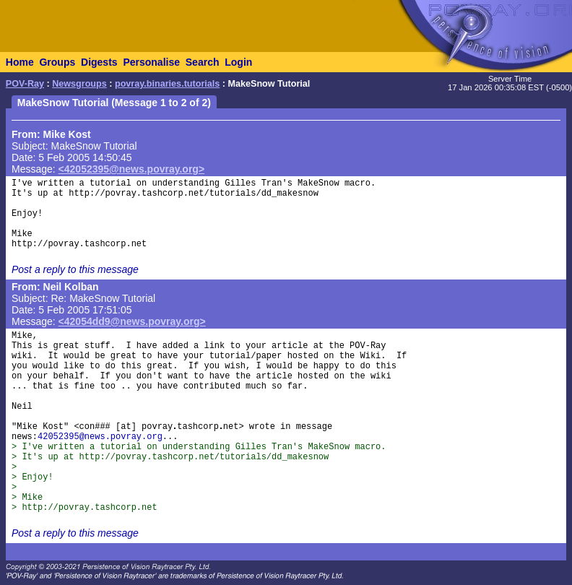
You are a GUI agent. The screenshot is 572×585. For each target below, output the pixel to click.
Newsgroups (79, 84)
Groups (57, 62)
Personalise (151, 62)
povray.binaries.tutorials (167, 84)
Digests (99, 62)
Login (238, 62)
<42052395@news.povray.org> (131, 169)
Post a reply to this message (75, 269)
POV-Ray (25, 84)
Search (203, 62)
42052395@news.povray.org (100, 437)
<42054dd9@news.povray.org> (132, 321)
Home (20, 62)
